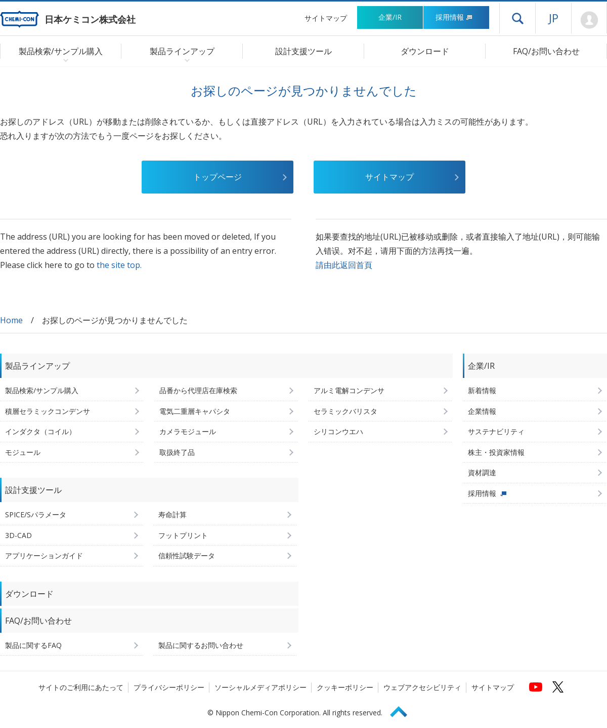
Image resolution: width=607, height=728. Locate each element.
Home (11, 320)
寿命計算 (172, 514)
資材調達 (482, 472)
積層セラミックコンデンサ (47, 411)
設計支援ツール (303, 51)
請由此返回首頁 (344, 265)
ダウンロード (425, 51)
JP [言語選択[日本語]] (553, 17)
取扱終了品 (177, 452)
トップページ (217, 176)
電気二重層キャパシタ (194, 411)
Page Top (403, 710)
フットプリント (183, 535)
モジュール (22, 452)
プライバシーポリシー (169, 687)
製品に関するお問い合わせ (200, 645)
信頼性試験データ (186, 555)
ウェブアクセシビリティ (422, 687)
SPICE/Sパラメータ (35, 514)
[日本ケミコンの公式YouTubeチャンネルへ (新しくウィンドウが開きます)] (535, 687)
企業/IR (390, 17)
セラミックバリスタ (345, 411)
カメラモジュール (187, 431)
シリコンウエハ (338, 431)
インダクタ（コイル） (40, 431)
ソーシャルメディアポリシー (260, 687)
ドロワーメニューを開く (517, 18)
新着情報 (482, 390)
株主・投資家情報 (496, 452)
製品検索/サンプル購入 (41, 390)
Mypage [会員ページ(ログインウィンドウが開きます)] (589, 20)
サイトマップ (326, 18)
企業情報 (482, 411)
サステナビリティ (496, 431)
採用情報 (454, 17)
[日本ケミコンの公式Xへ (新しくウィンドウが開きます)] (557, 687)
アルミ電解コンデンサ (349, 390)
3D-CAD (18, 535)
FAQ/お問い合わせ (546, 51)
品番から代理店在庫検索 (198, 390)
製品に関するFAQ (33, 645)
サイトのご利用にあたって (80, 687)
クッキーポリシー (345, 687)
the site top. (119, 265)
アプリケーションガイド (44, 555)
